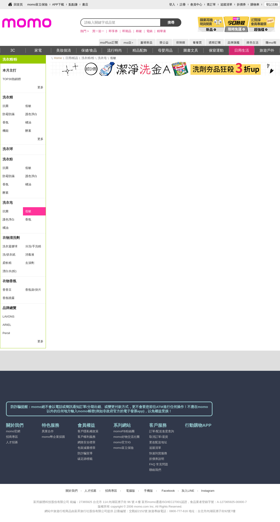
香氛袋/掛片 (33, 289)
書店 (85, 4)
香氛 (5, 122)
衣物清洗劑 (11, 238)
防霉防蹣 (8, 114)
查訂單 (211, 4)
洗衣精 (8, 97)
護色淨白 (31, 114)
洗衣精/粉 (87, 58)
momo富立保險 (37, 4)
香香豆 (7, 289)
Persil (6, 333)
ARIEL (7, 325)
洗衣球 (8, 149)
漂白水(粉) (10, 271)
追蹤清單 (226, 4)
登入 (172, 4)
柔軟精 (7, 263)
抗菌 (5, 106)
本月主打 (9, 70)
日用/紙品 (71, 58)
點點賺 (73, 4)
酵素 (28, 130)
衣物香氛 (9, 281)
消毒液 (29, 254)
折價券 (241, 4)
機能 (5, 130)
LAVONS (8, 316)
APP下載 (58, 4)
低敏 (28, 106)
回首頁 (18, 4)
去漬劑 (29, 263)
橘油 (28, 122)
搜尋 (171, 22)
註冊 (183, 4)
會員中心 (196, 4)
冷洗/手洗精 (33, 246)
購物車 (254, 4)
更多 (40, 87)
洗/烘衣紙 (9, 254)
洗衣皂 (102, 58)
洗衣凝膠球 (10, 246)
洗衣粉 (8, 159)
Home (58, 58)
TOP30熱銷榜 (12, 79)
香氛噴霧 (8, 298)
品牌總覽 (9, 308)
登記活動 (272, 4)
